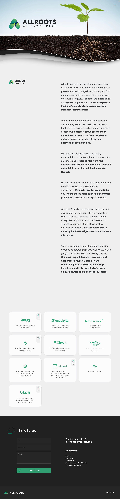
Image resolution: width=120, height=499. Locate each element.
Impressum (110, 492)
